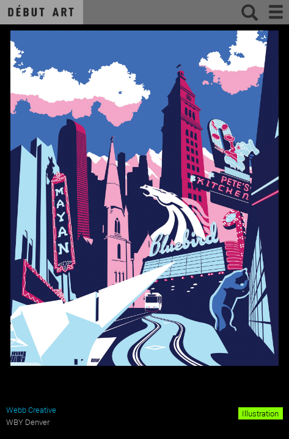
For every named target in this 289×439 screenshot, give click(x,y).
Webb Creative (31, 409)
